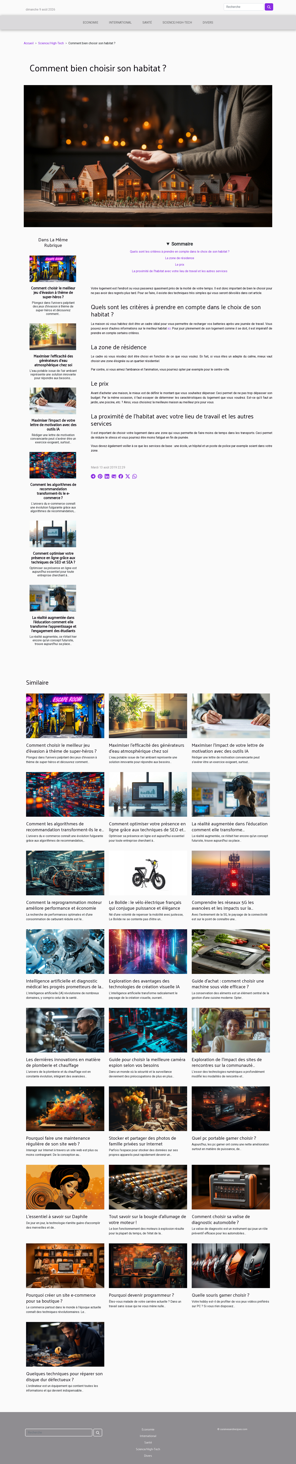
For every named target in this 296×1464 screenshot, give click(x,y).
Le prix (179, 264)
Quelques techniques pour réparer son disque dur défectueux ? (64, 1376)
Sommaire (182, 244)
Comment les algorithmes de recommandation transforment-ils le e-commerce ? (53, 491)
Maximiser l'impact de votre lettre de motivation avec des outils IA (53, 424)
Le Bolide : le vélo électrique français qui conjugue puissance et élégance (145, 905)
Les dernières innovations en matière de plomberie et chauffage (63, 1062)
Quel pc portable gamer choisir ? (224, 1138)
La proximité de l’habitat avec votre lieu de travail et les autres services (179, 271)
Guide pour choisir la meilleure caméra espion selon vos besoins (147, 1062)
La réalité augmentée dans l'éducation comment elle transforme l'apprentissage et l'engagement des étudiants (53, 624)
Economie (90, 22)
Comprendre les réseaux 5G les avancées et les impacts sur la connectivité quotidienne (223, 908)
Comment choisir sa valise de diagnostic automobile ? (221, 1219)
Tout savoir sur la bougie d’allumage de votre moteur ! (147, 1219)
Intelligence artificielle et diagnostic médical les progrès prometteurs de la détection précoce (63, 986)
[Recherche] (244, 7)
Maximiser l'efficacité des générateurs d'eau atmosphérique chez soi (53, 360)
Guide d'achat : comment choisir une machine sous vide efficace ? (228, 983)
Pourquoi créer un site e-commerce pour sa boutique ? (61, 1298)
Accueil (29, 43)
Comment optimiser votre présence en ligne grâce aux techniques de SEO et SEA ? (53, 557)
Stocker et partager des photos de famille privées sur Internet (142, 1141)
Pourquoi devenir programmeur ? (141, 1295)
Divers (208, 22)
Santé (147, 22)
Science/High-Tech (177, 22)
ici (169, 328)
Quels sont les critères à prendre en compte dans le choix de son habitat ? (179, 251)
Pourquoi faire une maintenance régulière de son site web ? (58, 1141)
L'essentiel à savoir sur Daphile (57, 1216)
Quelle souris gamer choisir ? (220, 1295)
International (120, 22)
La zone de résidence (179, 258)
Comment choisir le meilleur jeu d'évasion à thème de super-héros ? (53, 292)
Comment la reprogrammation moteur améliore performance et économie (64, 905)
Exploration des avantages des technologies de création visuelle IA (144, 983)
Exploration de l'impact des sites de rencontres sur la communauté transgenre (227, 1065)
